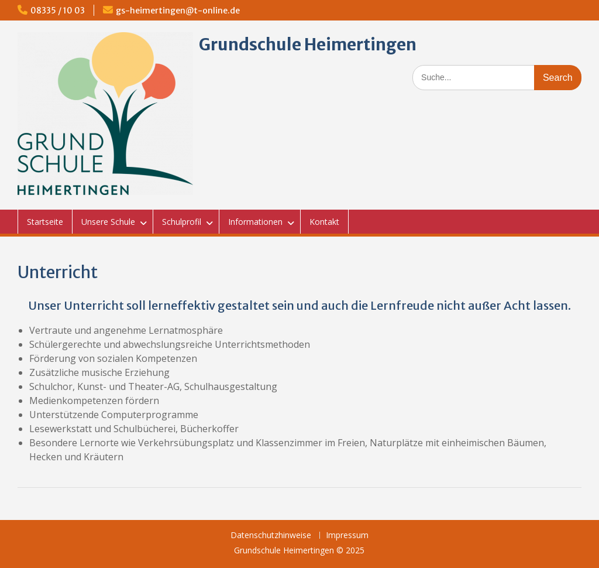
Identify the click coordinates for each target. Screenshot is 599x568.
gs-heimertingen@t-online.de (178, 10)
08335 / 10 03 (57, 10)
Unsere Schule (108, 221)
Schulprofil (181, 221)
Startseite (45, 221)
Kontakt (324, 221)
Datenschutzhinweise (270, 535)
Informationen (255, 221)
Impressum (347, 535)
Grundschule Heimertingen (307, 44)
